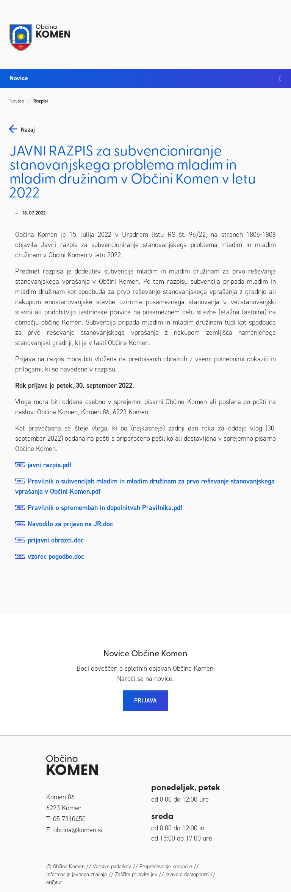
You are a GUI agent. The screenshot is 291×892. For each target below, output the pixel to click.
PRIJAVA (145, 700)
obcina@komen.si (77, 830)
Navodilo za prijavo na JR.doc (70, 523)
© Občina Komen (65, 866)
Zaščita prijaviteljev (136, 874)
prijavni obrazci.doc (56, 540)
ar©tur (54, 882)
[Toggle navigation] (274, 31)
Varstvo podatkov (112, 866)
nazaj (28, 130)
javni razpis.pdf (49, 464)
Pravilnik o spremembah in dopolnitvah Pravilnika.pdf (105, 507)
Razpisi (40, 101)
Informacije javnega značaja (76, 874)
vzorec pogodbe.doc (56, 556)
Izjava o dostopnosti (187, 874)
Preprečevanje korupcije (165, 866)
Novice (16, 101)
